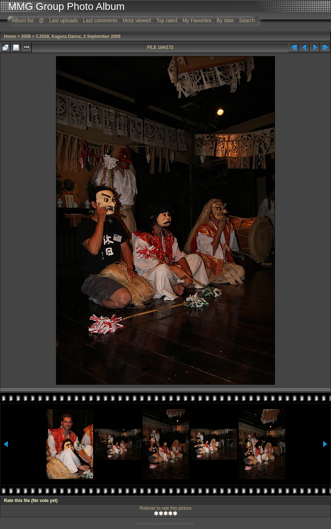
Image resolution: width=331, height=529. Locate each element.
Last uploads (63, 20)
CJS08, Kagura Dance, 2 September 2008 (78, 36)
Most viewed (137, 20)
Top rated (166, 20)
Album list (23, 20)
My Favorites (196, 20)
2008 (26, 36)
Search (247, 20)
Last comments (100, 20)
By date (225, 20)
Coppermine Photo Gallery (174, 523)
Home (10, 36)
